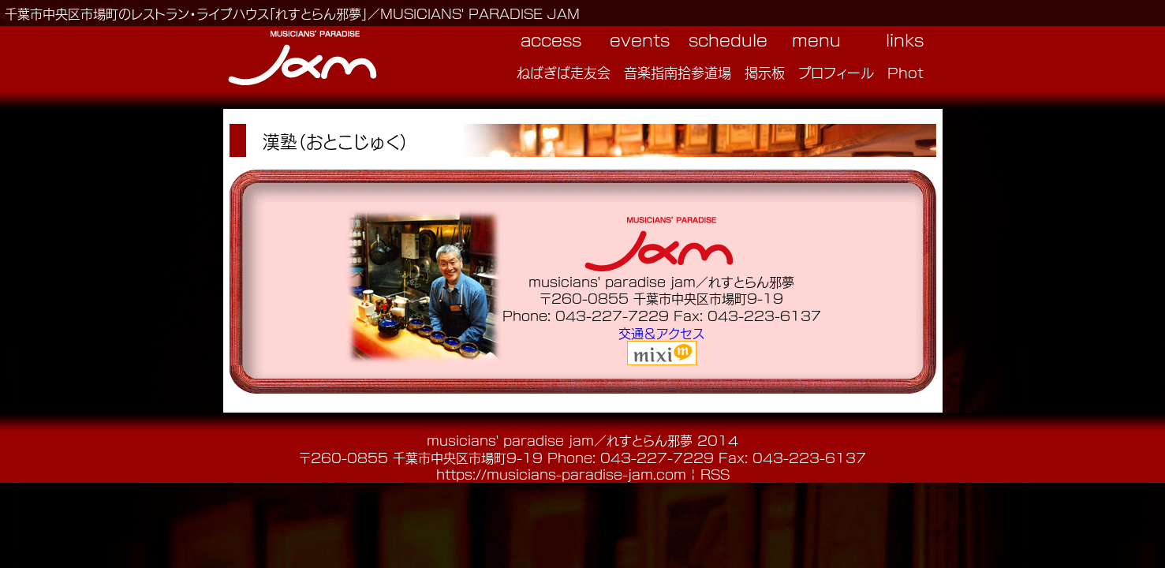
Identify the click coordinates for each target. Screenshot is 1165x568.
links (905, 39)
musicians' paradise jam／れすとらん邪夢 (560, 440)
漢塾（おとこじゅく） (336, 140)
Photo (910, 72)
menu (816, 39)
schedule (728, 39)
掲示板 (765, 72)
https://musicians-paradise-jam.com (561, 474)
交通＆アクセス (661, 332)
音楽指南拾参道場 (677, 72)
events (640, 39)
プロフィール (836, 72)
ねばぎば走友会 (564, 72)
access (551, 39)
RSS (715, 474)
